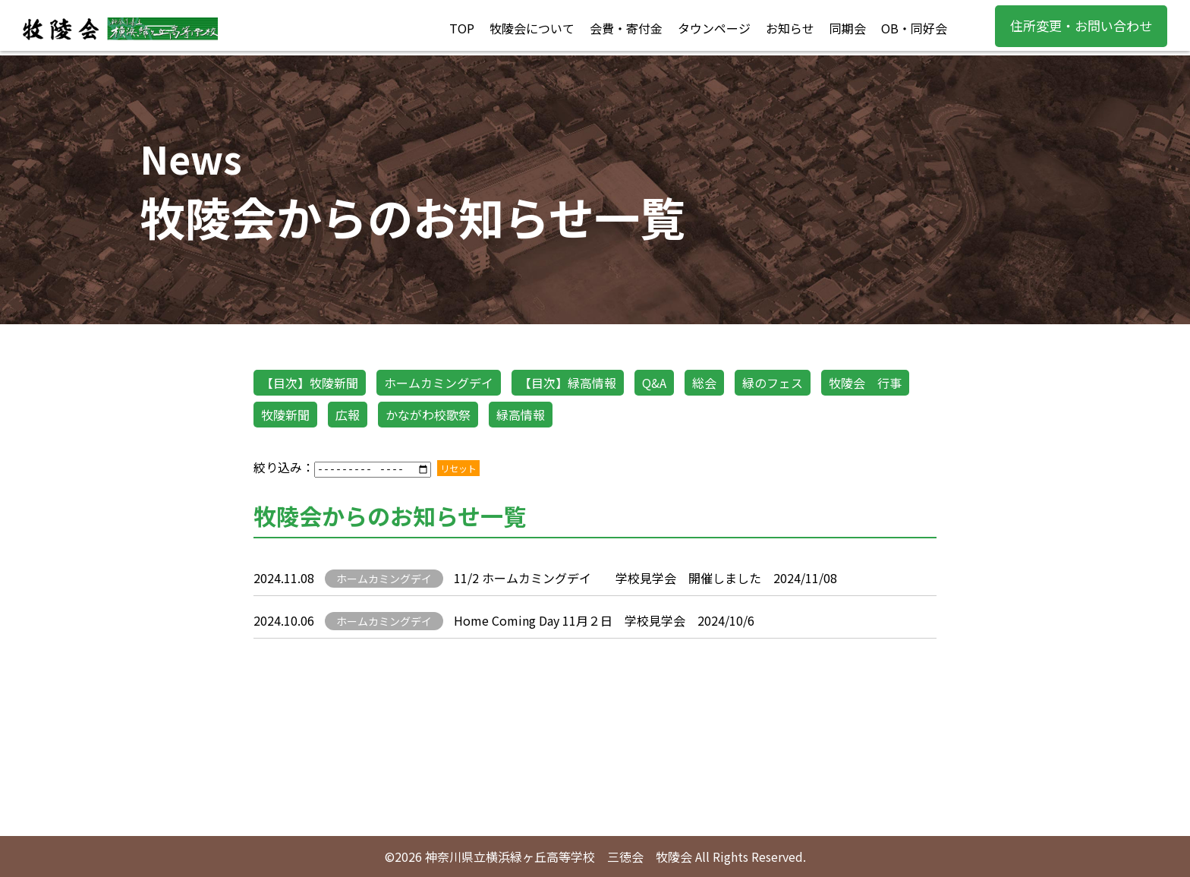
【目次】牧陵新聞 (309, 383)
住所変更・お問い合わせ (1081, 25)
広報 (347, 414)
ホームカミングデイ (438, 383)
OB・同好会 (914, 28)
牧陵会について (532, 28)
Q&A (654, 383)
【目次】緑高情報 (567, 383)
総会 (704, 383)
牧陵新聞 (285, 414)
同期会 (848, 28)
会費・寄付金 (626, 28)
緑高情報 (520, 414)
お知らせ (790, 28)
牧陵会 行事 (865, 383)
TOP (461, 28)
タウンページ (714, 28)
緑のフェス (772, 383)
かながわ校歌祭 (428, 414)
